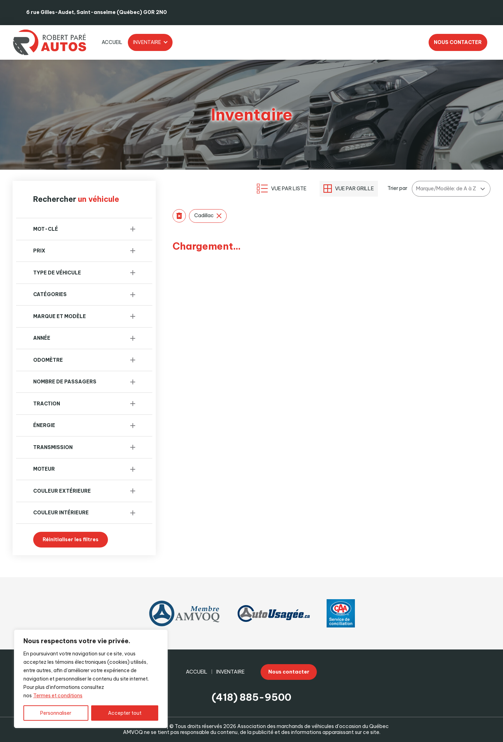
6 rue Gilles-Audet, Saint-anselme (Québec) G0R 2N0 (96, 12)
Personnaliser (55, 713)
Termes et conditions (57, 695)
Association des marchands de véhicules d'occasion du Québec (313, 726)
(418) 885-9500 (251, 697)
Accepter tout (124, 713)
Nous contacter (458, 42)
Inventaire (147, 42)
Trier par (397, 188)
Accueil (112, 42)
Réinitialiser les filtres (71, 539)
